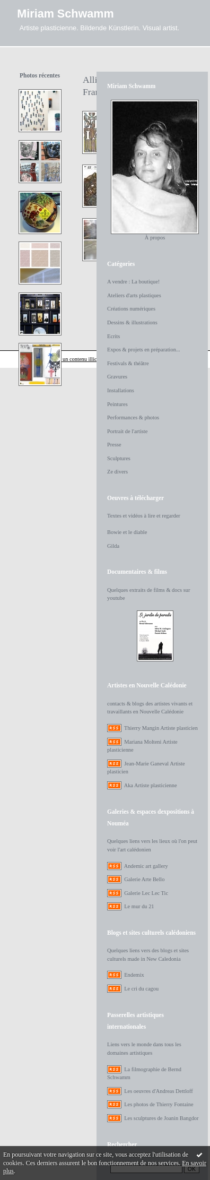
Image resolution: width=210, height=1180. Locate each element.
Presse (114, 444)
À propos (155, 237)
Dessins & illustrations (132, 322)
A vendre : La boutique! (133, 282)
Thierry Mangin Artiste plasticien (161, 728)
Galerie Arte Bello (144, 879)
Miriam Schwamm (65, 13)
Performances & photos (133, 417)
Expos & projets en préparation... (143, 349)
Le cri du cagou (141, 989)
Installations (120, 390)
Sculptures (118, 458)
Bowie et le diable (127, 532)
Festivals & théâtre (128, 363)
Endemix (134, 975)
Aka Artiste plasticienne (150, 785)
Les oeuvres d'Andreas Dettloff (158, 1091)
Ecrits (113, 336)
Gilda (113, 546)
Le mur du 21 (139, 906)
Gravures (117, 377)
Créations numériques (131, 309)
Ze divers (117, 472)
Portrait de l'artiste (127, 431)
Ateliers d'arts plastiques (134, 295)
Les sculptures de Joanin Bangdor (161, 1118)
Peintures (117, 404)
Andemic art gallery (146, 866)
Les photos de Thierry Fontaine (158, 1104)
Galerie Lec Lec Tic (146, 893)
